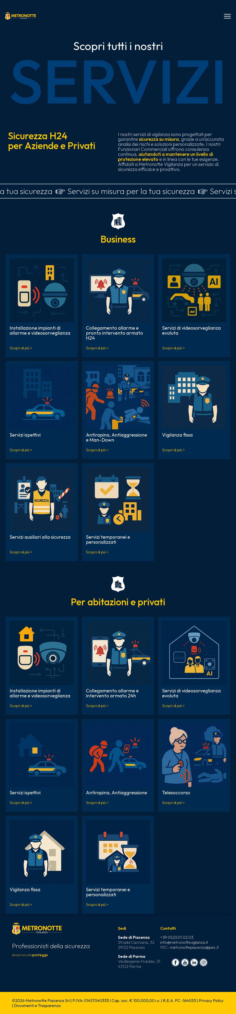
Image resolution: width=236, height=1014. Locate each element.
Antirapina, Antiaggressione (116, 792)
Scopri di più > (21, 347)
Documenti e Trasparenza (37, 1005)
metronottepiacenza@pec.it (194, 947)
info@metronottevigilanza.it (184, 942)
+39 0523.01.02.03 (176, 937)
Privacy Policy (211, 1000)
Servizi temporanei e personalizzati (108, 539)
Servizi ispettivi (25, 435)
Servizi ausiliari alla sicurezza (40, 537)
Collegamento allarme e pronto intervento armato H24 (114, 333)
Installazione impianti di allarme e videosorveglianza (40, 330)
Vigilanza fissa (177, 435)
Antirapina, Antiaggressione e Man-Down (116, 437)
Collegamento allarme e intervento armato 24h (112, 693)
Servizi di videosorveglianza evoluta (191, 330)
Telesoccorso (176, 792)
